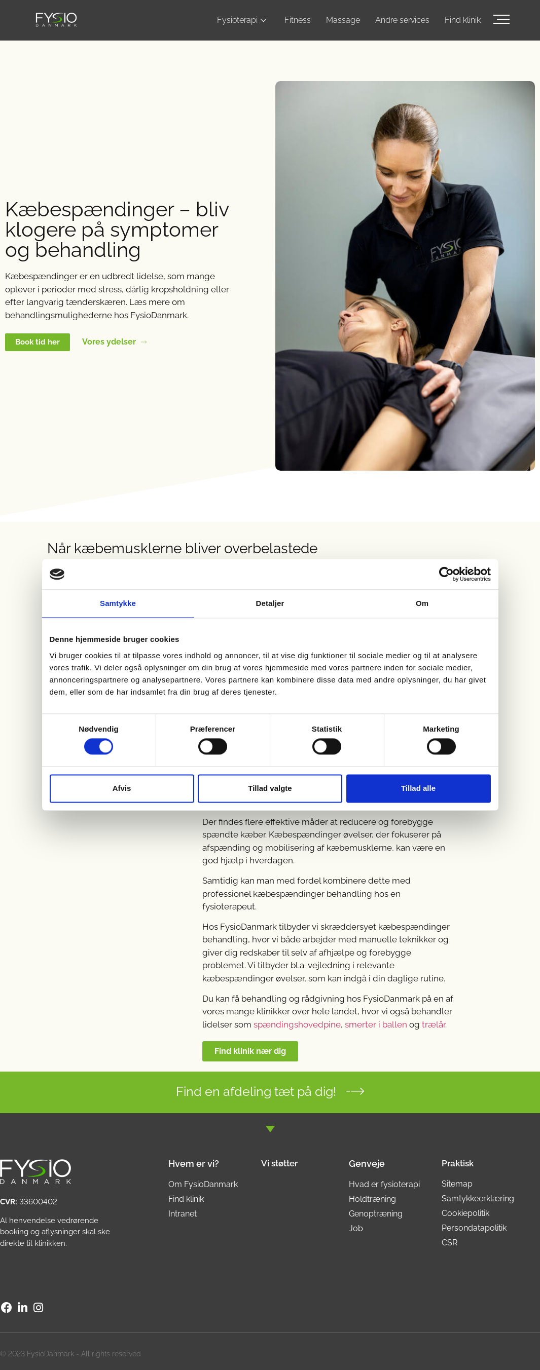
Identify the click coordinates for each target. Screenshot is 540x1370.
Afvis (122, 788)
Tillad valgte (270, 788)
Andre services (402, 20)
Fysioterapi (241, 20)
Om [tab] (422, 603)
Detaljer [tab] (270, 603)
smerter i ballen (376, 1024)
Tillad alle (418, 788)
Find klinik (463, 20)
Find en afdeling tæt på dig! (256, 1091)
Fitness (297, 20)
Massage (343, 20)
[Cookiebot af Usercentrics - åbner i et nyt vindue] (446, 574)
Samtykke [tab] (118, 603)
